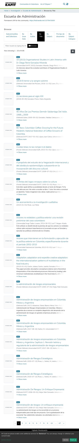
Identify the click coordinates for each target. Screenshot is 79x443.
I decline (65, 440)
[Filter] (15, 46)
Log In (71, 4)
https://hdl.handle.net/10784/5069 (42, 20)
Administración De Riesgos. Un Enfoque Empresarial (40, 389)
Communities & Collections (29, 4)
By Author (32, 35)
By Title (40, 35)
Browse (33, 46)
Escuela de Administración (32, 11)
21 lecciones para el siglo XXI (29, 96)
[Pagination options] (73, 51)
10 (52, 423)
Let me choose (6, 440)
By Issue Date (24, 36)
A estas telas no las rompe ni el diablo (33, 147)
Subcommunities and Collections (12, 35)
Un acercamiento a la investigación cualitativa (37, 202)
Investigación (15, 11)
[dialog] (39, 437)
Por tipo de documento (60, 35)
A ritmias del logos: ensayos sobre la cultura (36, 181)
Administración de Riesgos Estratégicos (34, 358)
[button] (67, 4)
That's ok (73, 440)
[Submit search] (64, 4)
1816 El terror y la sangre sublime (32, 80)
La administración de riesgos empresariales (36, 284)
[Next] (63, 423)
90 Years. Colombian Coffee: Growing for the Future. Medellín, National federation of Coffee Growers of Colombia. (39, 130)
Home (6, 11)
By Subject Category (72, 36)
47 (60, 423)
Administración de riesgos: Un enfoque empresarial (39, 404)
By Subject (49, 35)
